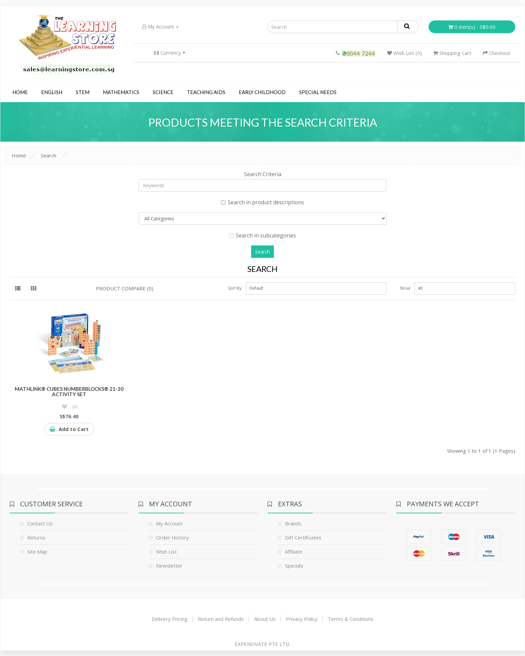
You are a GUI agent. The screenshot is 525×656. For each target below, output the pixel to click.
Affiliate (293, 551)
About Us (265, 618)
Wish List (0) (404, 53)
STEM (82, 92)
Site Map (37, 551)
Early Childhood (262, 92)
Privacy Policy (301, 618)
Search (48, 155)
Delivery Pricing (170, 618)
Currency (169, 52)
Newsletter (169, 565)
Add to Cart (69, 429)
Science (163, 92)
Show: (405, 288)
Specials (294, 565)
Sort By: (235, 288)
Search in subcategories (262, 235)
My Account (160, 26)
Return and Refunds (221, 618)
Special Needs (317, 92)
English (51, 92)
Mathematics (121, 92)
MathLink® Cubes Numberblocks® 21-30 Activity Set (69, 391)
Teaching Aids (206, 92)
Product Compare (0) (124, 288)
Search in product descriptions (262, 202)
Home (20, 92)
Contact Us (40, 523)
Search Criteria (262, 174)
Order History (172, 537)
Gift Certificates (303, 537)
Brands (293, 523)
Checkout (496, 53)
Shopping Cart (452, 53)
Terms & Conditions (351, 618)
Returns (36, 537)
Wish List (166, 551)
